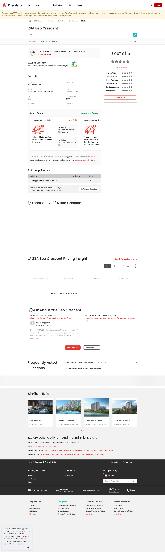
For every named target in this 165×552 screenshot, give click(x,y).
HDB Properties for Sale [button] (94, 505)
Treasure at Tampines (66, 421)
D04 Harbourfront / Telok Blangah (124, 525)
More (81, 5)
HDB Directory (33, 511)
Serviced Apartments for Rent (123, 511)
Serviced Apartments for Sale (95, 511)
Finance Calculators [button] (65, 511)
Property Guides (34, 508)
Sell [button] (47, 5)
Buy (107, 266)
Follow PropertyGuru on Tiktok (136, 462)
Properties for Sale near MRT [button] (68, 527)
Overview (31, 41)
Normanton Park (35, 421)
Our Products (32, 479)
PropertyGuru (35, 502)
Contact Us (70, 471)
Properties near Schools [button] (95, 530)
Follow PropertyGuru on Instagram (123, 462)
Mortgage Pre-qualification (66, 514)
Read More (34, 338)
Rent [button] (39, 5)
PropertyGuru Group (36, 471)
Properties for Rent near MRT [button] (68, 530)
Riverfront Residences (122, 421)
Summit (92, 490)
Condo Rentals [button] (120, 508)
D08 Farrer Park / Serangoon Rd (124, 533)
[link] (64, 53)
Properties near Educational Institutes (95, 522)
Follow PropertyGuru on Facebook (120, 462)
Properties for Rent (122, 502)
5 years (126, 266)
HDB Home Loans (63, 508)
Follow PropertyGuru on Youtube (127, 462)
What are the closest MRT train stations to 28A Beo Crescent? (52, 318)
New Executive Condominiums (39, 528)
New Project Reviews (36, 531)
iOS (53, 462)
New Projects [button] (59, 5)
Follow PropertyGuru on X (134, 462)
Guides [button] (71, 5)
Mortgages (62, 502)
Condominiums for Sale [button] (94, 508)
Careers (30, 482)
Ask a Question (72, 347)
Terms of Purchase (80, 547)
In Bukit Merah (51, 446)
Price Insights (51, 41)
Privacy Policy (25, 536)
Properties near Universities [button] (96, 527)
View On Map (73, 120)
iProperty (132, 490)
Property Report (114, 490)
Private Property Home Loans (67, 505)
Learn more (92, 157)
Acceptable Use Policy (36, 547)
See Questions (92, 347)
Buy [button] (30, 5)
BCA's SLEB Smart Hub (82, 160)
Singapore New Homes (38, 521)
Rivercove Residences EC (95, 421)
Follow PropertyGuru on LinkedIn (130, 462)
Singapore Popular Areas (124, 521)
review (124, 68)
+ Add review (120, 97)
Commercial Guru (38, 490)
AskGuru (32, 505)
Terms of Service (52, 547)
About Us (31, 475)
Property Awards (64, 490)
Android (47, 462)
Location (40, 41)
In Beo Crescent (39, 446)
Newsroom (69, 475)
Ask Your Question (89, 189)
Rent (115, 266)
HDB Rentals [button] (119, 505)
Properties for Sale (94, 502)
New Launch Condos (35, 525)
